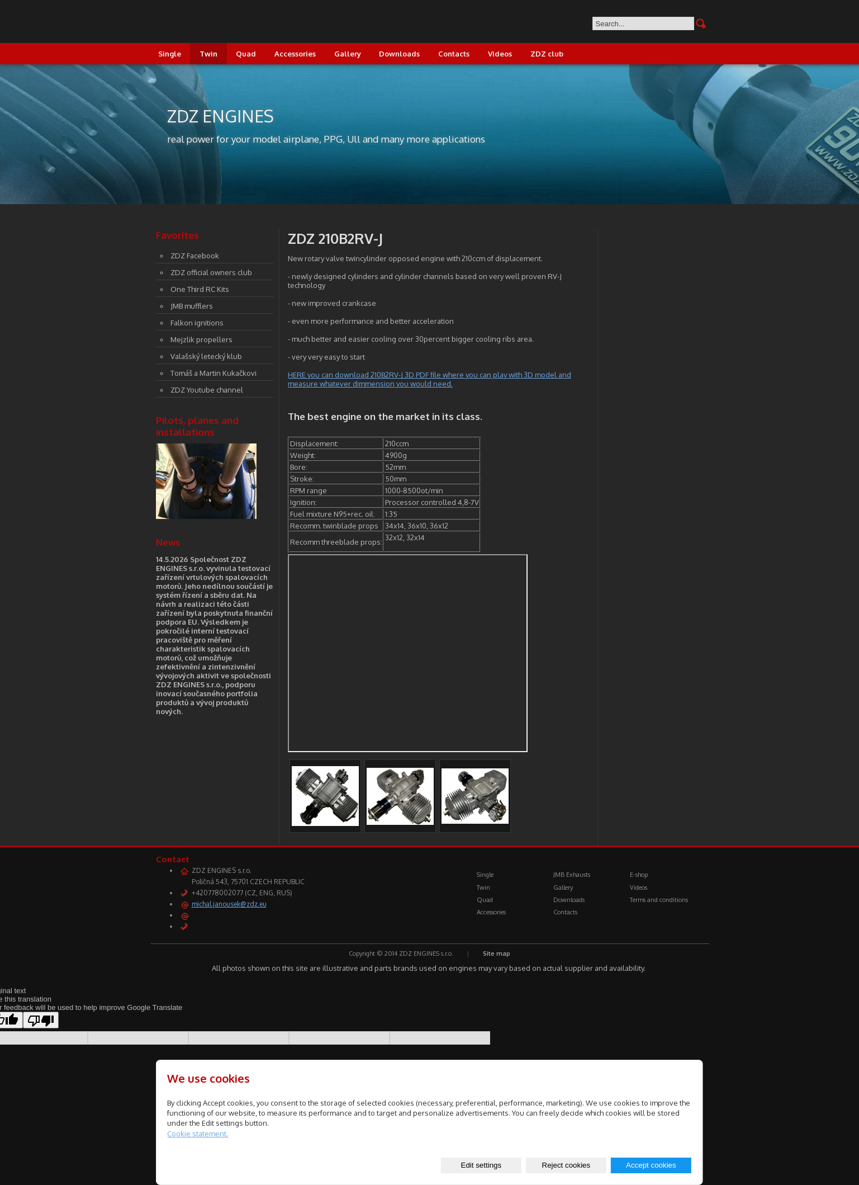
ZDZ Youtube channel (206, 389)
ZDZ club (546, 53)
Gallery (347, 53)
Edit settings (481, 1165)
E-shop (639, 875)
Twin (208, 53)
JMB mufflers (191, 305)
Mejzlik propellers (201, 339)
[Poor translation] (41, 1020)
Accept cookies (651, 1165)
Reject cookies (566, 1165)
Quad (246, 53)
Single (169, 53)
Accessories (295, 53)
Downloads (399, 53)
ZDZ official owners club (211, 272)
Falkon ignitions (197, 322)
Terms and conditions (659, 900)
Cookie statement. (197, 1133)
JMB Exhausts (571, 875)
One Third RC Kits (199, 289)
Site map (496, 953)
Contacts (453, 53)
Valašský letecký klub (206, 356)
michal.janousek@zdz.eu (229, 904)
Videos (500, 53)
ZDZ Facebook (194, 255)
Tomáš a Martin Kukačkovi (213, 373)
